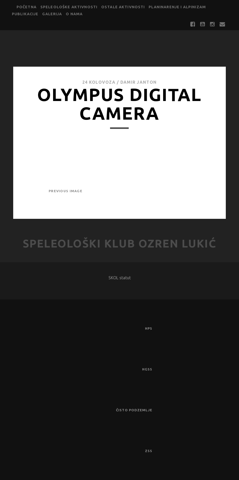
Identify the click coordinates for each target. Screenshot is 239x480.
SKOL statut (119, 277)
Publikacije (25, 14)
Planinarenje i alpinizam (177, 7)
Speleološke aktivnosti (68, 7)
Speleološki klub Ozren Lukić (119, 243)
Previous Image (65, 191)
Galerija (52, 14)
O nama (74, 14)
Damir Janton (138, 82)
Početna (27, 7)
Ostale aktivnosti (123, 7)
